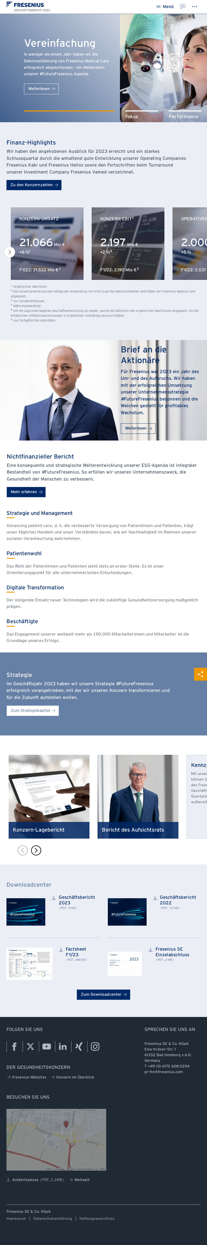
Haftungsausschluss (97, 1218)
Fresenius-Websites (26, 1077)
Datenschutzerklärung (52, 1218)
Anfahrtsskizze (35, 1180)
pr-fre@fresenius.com (163, 1072)
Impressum (16, 1218)
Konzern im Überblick (72, 1077)
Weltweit (79, 1180)
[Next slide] (9, 252)
